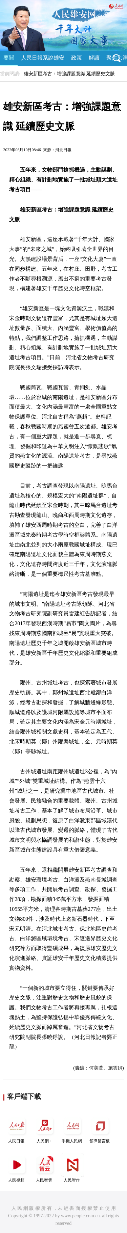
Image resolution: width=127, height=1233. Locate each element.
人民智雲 (45, 1168)
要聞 (8, 58)
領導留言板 (100, 1128)
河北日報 (63, 149)
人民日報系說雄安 (42, 58)
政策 (76, 58)
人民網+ (45, 1128)
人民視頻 (17, 1168)
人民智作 (72, 1168)
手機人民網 (72, 1128)
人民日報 (17, 1128)
